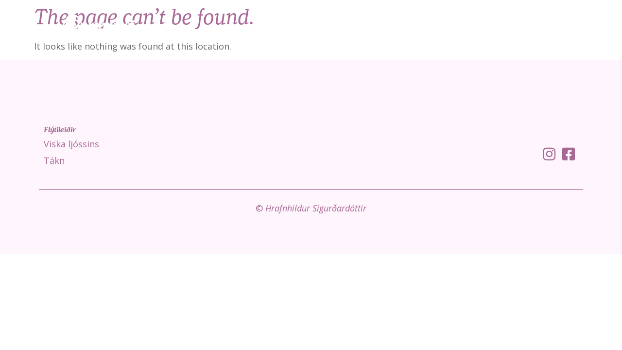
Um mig (586, 24)
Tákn (485, 24)
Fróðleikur (533, 24)
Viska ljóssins (435, 24)
